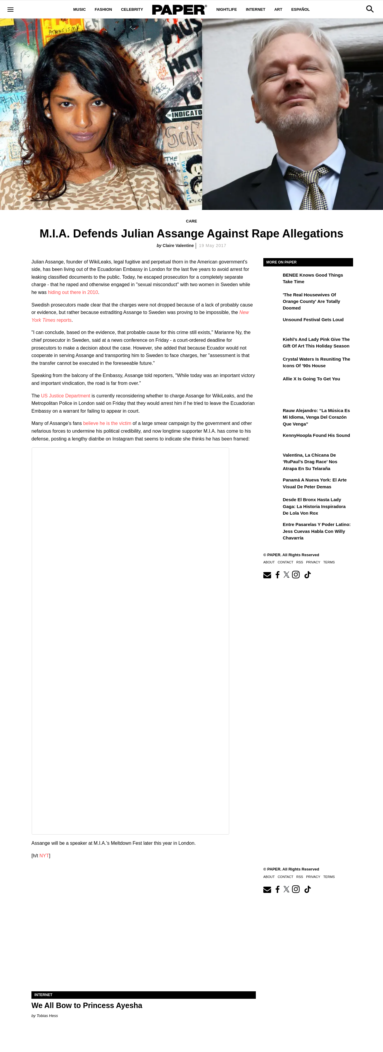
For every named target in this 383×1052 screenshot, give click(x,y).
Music (79, 9)
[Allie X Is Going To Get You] (272, 383)
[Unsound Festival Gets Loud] (272, 323)
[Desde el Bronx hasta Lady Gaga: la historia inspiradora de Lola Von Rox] (272, 503)
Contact (285, 562)
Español (300, 9)
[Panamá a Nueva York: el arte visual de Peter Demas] (272, 484)
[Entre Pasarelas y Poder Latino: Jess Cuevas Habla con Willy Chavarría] (272, 528)
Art (278, 9)
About (269, 562)
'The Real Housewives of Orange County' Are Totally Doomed (311, 301)
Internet (255, 9)
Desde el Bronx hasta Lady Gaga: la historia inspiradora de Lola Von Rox (314, 506)
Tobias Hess (47, 1015)
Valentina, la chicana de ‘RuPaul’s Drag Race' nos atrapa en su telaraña (310, 461)
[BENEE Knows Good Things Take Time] (272, 279)
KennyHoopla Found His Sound (316, 435)
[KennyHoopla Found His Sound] (272, 439)
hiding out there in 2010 (73, 292)
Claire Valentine (178, 245)
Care (191, 221)
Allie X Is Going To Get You (311, 378)
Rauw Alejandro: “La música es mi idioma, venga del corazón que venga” (316, 417)
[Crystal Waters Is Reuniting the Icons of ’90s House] (272, 363)
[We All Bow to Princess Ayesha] (143, 935)
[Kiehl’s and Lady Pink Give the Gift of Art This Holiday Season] (272, 343)
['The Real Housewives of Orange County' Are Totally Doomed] (272, 299)
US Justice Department (65, 395)
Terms (329, 562)
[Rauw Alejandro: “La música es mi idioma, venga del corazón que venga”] (272, 414)
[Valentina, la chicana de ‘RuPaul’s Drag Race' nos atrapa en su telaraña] (272, 459)
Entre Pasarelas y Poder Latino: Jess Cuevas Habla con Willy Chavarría (317, 531)
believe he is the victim (107, 423)
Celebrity (132, 9)
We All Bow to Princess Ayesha (86, 1005)
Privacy (313, 562)
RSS (299, 562)
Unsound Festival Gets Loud (313, 319)
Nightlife (226, 9)
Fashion (103, 9)
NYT (44, 855)
